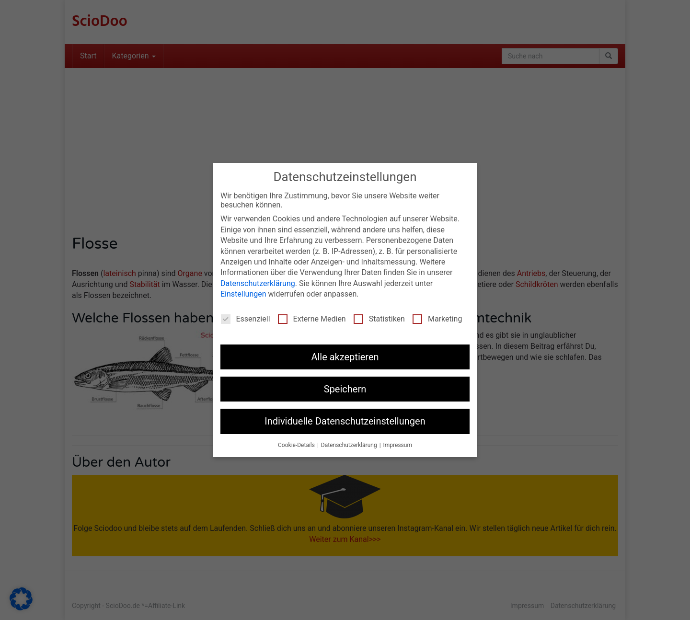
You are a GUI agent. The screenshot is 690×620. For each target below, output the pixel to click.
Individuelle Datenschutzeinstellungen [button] (344, 421)
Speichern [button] (345, 389)
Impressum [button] (397, 445)
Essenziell (245, 318)
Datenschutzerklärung (257, 283)
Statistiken (379, 318)
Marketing (437, 318)
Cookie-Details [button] (297, 445)
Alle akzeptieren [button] (345, 357)
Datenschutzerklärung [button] (350, 445)
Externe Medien (312, 318)
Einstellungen (243, 294)
